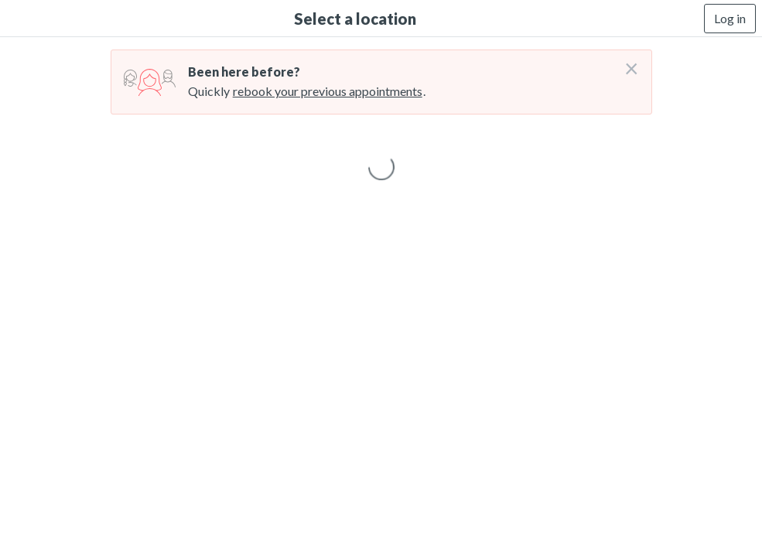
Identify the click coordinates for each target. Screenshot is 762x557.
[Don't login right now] (626, 62)
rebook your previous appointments (327, 91)
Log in (730, 18)
